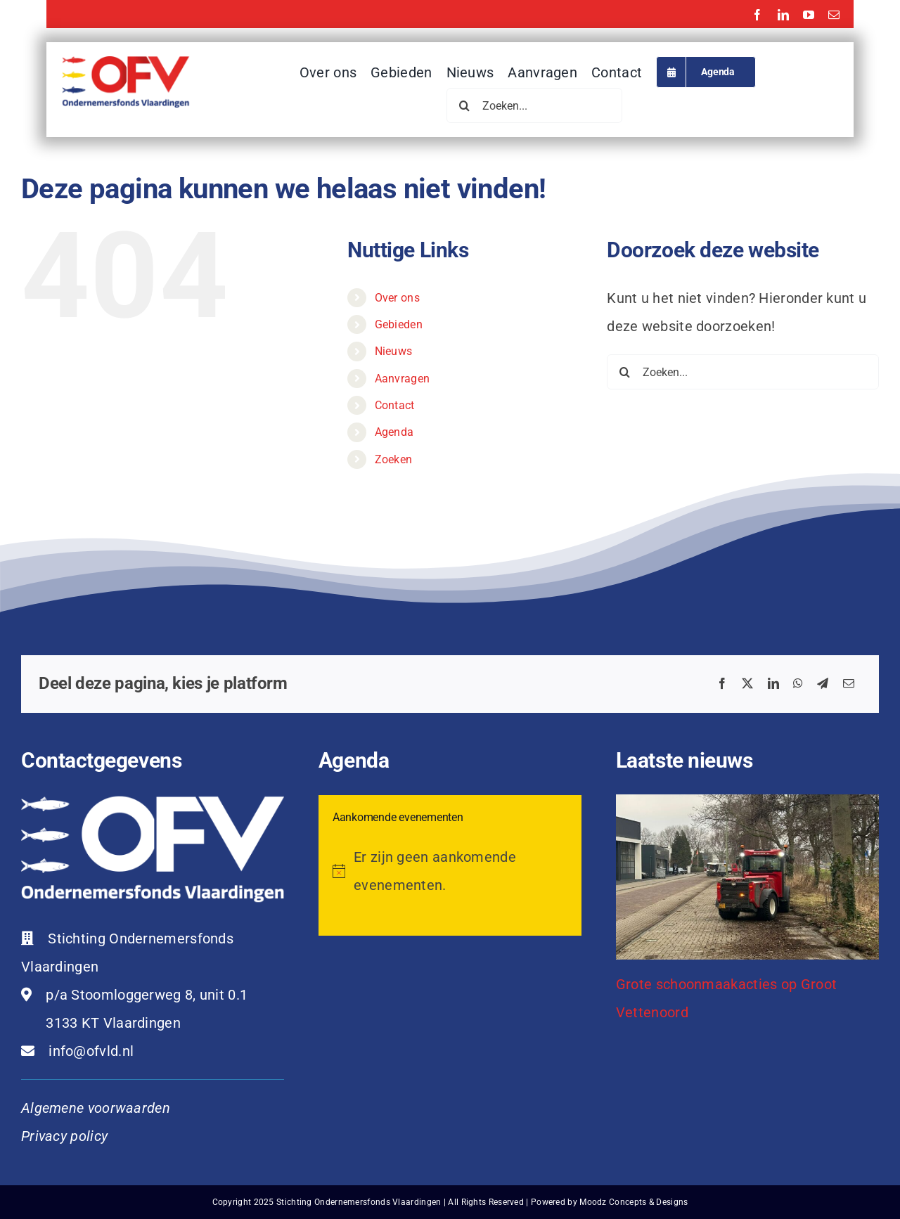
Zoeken (394, 459)
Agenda (394, 432)
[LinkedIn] (773, 684)
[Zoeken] (464, 105)
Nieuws (394, 351)
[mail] (834, 14)
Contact (395, 405)
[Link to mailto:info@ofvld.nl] (27, 1050)
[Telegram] (822, 684)
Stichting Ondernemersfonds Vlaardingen (358, 1202)
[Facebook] (722, 684)
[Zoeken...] (534, 105)
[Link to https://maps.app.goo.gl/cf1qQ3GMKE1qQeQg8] (26, 995)
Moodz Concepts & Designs (633, 1202)
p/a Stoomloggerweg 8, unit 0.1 (147, 994)
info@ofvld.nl (91, 1051)
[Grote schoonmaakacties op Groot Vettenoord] (747, 877)
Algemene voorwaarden (95, 1107)
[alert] (450, 871)
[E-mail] (848, 684)
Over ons (397, 297)
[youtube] (808, 14)
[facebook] (757, 14)
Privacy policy (64, 1136)
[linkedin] (783, 14)
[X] (747, 684)
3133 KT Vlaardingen (113, 1022)
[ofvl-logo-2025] (125, 63)
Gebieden (399, 324)
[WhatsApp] (798, 684)
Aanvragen (402, 378)
